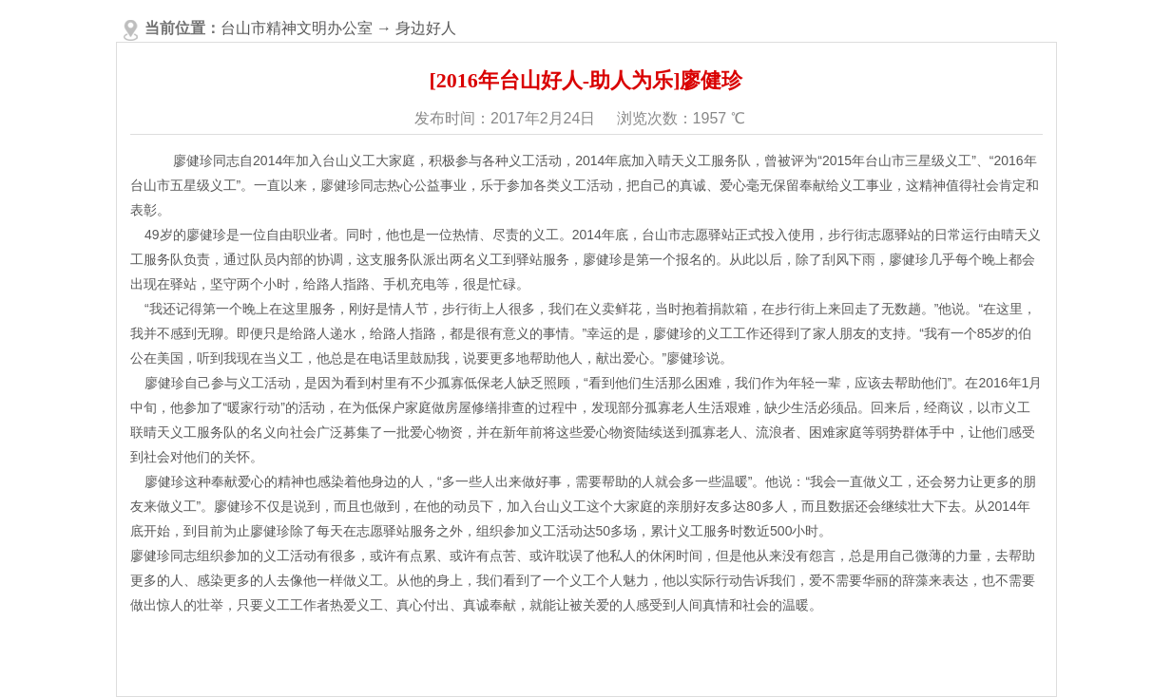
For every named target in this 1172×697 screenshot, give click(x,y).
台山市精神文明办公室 (297, 28)
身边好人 (425, 28)
